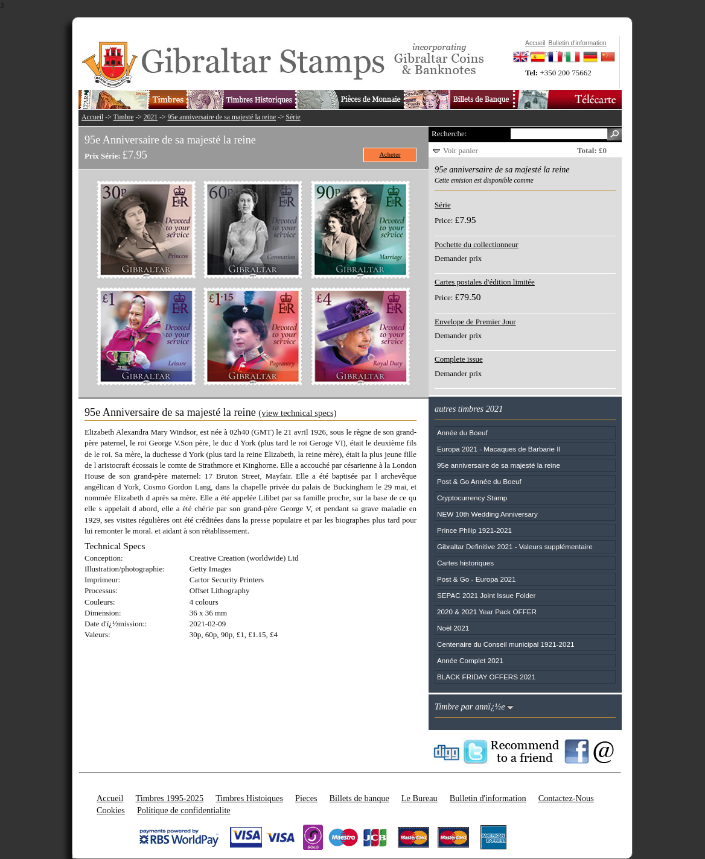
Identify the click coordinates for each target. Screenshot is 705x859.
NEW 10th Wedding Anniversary (487, 514)
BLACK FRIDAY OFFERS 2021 (486, 677)
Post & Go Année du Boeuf (479, 481)
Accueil (92, 117)
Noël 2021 (453, 628)
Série (293, 117)
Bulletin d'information (488, 798)
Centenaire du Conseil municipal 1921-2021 (505, 644)
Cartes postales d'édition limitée (485, 281)
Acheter (390, 154)
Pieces (306, 798)
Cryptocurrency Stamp (472, 498)
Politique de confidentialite (184, 810)
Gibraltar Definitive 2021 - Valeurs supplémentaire (515, 546)
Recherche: (449, 133)
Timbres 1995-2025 (169, 798)
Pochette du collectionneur (476, 244)
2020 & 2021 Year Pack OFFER (487, 611)
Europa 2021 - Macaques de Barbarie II (499, 449)
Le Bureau (419, 798)
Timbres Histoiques (249, 798)
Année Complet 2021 (470, 660)
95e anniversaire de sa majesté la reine (222, 117)
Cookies (111, 810)
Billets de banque (359, 798)
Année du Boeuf (462, 432)
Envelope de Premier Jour (475, 321)
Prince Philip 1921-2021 (474, 530)
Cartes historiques (465, 563)
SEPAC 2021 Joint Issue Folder (486, 595)
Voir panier (460, 150)
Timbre (123, 117)
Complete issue (459, 358)
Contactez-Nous (566, 798)
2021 (151, 117)
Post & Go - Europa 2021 (476, 579)
